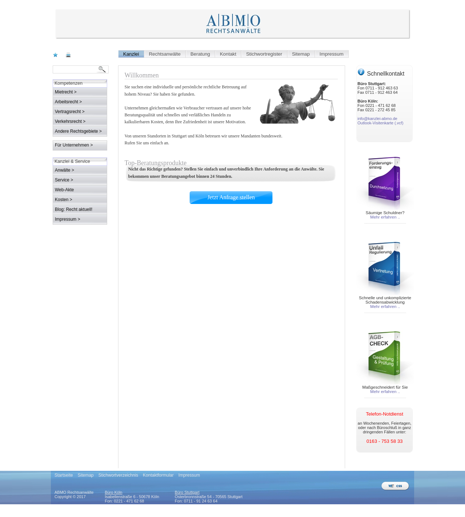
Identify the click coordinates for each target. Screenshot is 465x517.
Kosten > (63, 199)
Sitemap (301, 54)
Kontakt (228, 54)
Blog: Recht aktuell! (73, 209)
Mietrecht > (66, 92)
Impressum (332, 54)
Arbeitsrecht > (68, 101)
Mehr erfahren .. (385, 217)
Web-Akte (64, 189)
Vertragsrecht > (70, 111)
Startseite (63, 475)
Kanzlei (131, 54)
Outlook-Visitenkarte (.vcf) (380, 123)
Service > (64, 180)
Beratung (200, 54)
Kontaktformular (158, 475)
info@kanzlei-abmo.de (377, 118)
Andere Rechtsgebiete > (78, 131)
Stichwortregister (264, 54)
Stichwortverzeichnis (118, 475)
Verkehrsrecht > (70, 121)
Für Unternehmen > (74, 145)
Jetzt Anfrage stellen (148, 185)
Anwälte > (64, 170)
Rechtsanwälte (165, 54)
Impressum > (67, 219)
